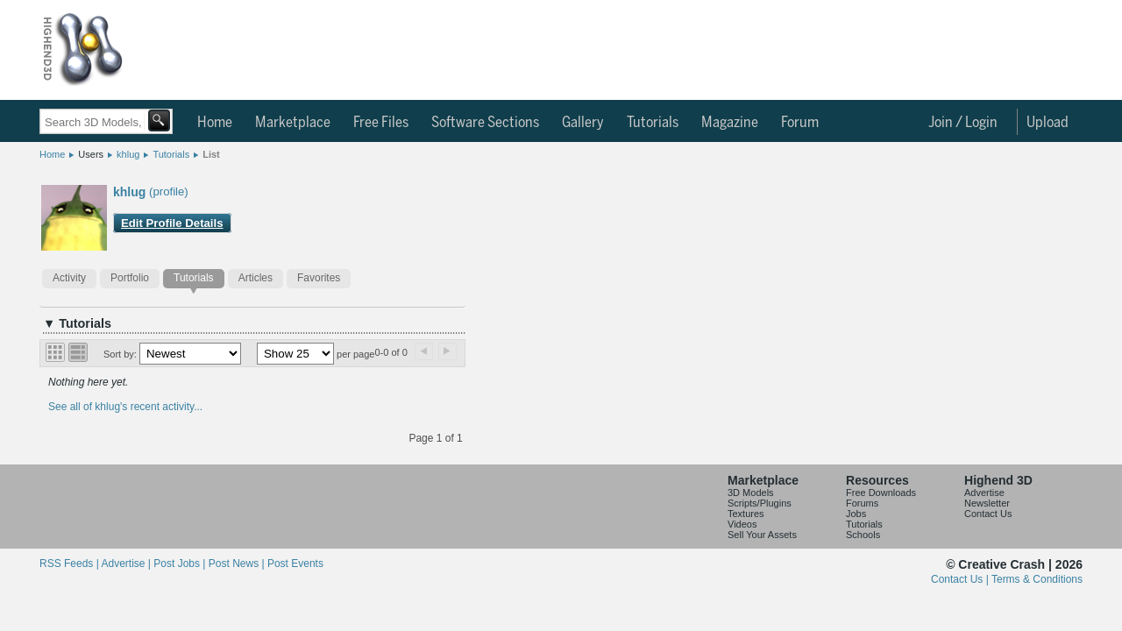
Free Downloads (881, 492)
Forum (800, 123)
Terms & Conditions (1037, 579)
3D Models (751, 492)
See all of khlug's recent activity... (125, 407)
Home (214, 123)
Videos (742, 524)
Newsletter (987, 503)
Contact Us (988, 513)
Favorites (318, 278)
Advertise (984, 492)
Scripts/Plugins (760, 503)
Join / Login (963, 123)
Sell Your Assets (762, 534)
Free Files (380, 123)
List (211, 154)
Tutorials (652, 123)
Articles (255, 278)
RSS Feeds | (70, 563)
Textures (746, 513)
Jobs (856, 513)
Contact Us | (961, 579)
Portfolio (129, 278)
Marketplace (292, 123)
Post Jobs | (180, 563)
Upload (1047, 123)
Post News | (238, 563)
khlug (128, 154)
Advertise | (127, 563)
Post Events (295, 563)
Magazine (729, 123)
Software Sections (485, 123)
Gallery (583, 123)
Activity (69, 278)
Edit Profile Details (172, 223)
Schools (863, 534)
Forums (862, 503)
